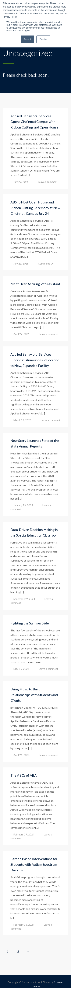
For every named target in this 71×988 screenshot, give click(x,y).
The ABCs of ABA (23, 775)
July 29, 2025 (21, 181)
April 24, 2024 (21, 755)
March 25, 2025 (22, 420)
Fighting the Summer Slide (29, 623)
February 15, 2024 (23, 924)
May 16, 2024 (21, 668)
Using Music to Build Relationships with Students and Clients (34, 694)
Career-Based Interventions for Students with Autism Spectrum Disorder (33, 864)
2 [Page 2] (18, 951)
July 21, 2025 (21, 263)
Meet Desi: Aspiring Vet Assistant (35, 284)
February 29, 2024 (23, 834)
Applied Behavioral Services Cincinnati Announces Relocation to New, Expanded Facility (34, 360)
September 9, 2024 (24, 598)
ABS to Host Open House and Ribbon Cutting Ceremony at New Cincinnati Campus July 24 (35, 207)
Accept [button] (27, 39)
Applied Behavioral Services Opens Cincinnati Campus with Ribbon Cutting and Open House (34, 121)
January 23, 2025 (23, 505)
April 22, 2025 (21, 334)
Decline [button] (43, 39)
